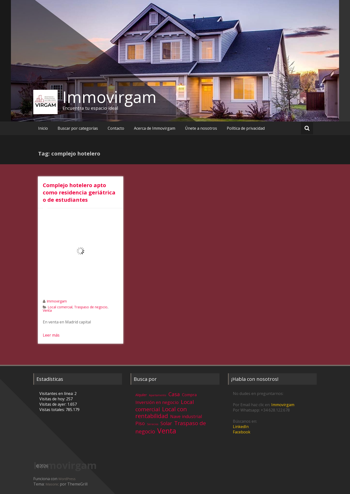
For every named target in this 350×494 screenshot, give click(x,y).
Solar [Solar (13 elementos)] (166, 423)
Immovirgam (109, 97)
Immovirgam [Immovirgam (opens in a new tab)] (282, 404)
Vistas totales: (52, 409)
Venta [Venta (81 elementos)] (166, 431)
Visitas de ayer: (53, 404)
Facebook (241, 432)
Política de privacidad (246, 128)
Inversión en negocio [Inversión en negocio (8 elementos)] (157, 402)
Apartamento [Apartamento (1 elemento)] (157, 395)
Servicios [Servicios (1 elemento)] (152, 424)
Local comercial (60, 307)
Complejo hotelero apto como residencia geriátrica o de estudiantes (79, 192)
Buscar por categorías (78, 128)
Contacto (116, 128)
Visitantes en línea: (56, 393)
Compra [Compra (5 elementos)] (189, 394)
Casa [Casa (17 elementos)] (174, 394)
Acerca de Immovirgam (154, 128)
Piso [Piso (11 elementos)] (140, 423)
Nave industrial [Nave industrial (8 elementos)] (186, 416)
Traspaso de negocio (90, 307)
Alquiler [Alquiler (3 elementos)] (141, 395)
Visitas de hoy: (52, 399)
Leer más (51, 335)
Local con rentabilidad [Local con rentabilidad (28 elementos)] (161, 412)
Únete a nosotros (201, 128)
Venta (47, 310)
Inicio (43, 128)
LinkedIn (241, 426)
